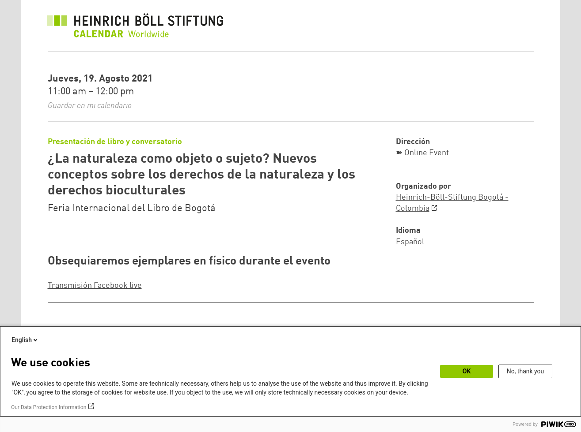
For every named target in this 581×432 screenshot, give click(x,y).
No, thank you (525, 371)
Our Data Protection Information (48, 407)
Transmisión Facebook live (95, 286)
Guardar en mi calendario (90, 106)
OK (467, 371)
